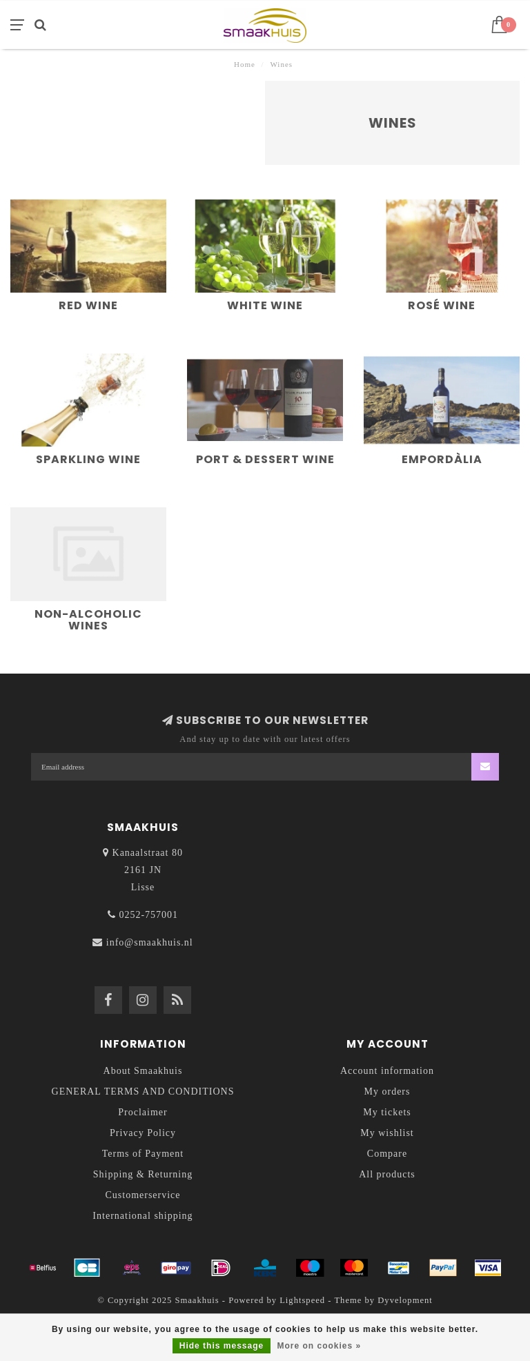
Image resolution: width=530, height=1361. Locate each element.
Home (244, 64)
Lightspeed (302, 1300)
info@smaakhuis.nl (149, 942)
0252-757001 (148, 915)
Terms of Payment (143, 1153)
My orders (387, 1091)
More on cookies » (319, 1346)
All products (387, 1174)
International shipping (142, 1216)
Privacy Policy (143, 1133)
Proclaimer (142, 1112)
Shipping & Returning (143, 1174)
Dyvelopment (405, 1300)
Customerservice (142, 1195)
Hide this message (221, 1346)
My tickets (387, 1112)
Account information (387, 1071)
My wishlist (387, 1133)
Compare (387, 1153)
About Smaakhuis (143, 1071)
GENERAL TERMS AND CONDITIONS (143, 1091)
